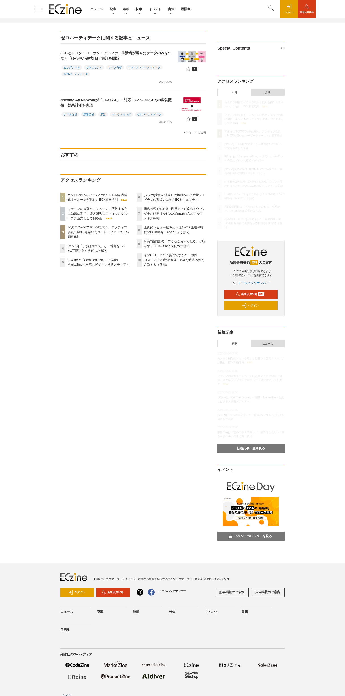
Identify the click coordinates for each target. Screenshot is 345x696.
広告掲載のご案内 (267, 592)
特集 (139, 9)
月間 (267, 92)
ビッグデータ (72, 67)
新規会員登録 (249, 294)
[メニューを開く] (38, 9)
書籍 (171, 9)
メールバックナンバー (251, 283)
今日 (234, 92)
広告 (103, 114)
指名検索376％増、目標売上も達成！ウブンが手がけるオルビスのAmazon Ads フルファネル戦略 (174, 213)
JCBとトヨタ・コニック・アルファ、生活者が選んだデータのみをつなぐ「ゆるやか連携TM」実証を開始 (116, 55)
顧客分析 (88, 114)
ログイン (250, 305)
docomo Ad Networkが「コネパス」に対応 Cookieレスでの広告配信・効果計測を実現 (116, 102)
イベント (155, 9)
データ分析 (115, 67)
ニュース (97, 9)
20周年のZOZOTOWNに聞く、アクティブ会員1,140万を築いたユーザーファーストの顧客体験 (98, 232)
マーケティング (121, 114)
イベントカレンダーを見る (250, 536)
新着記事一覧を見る (251, 448)
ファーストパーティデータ (144, 67)
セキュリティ (94, 67)
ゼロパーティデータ (76, 74)
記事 (113, 9)
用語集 (185, 9)
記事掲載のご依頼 (231, 592)
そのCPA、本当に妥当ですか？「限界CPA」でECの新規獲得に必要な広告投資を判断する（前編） (174, 259)
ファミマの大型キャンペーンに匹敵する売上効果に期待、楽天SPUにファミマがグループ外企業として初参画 (97, 213)
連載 (126, 9)
